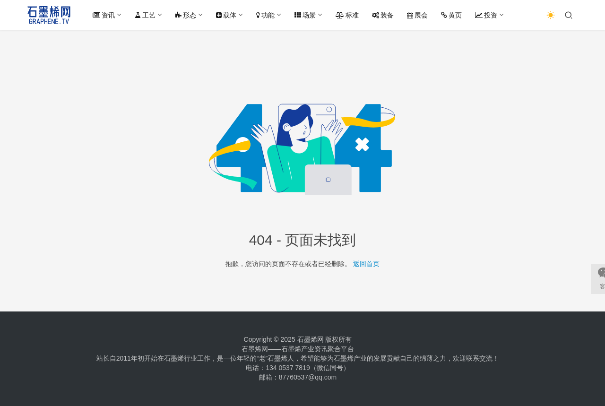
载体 (226, 15)
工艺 (145, 15)
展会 (417, 15)
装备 (383, 15)
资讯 (104, 15)
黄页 (451, 15)
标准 (347, 15)
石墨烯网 (310, 339)
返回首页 (366, 264)
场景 (305, 15)
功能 (265, 15)
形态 (185, 15)
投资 (486, 15)
